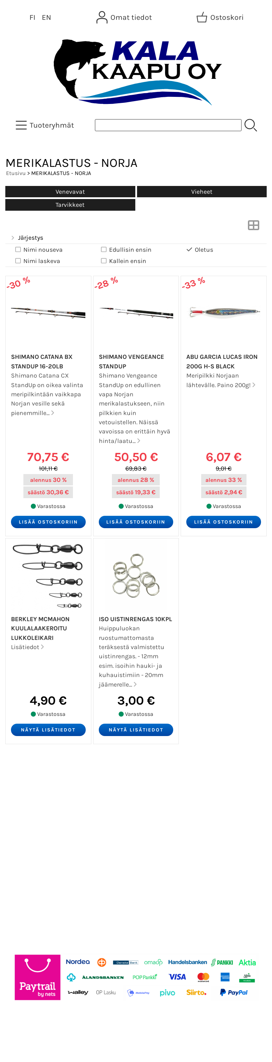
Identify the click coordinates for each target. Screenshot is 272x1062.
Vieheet (201, 191)
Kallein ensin (123, 261)
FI (32, 17)
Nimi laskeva (37, 261)
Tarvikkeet (70, 204)
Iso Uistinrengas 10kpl (135, 619)
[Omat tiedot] (125, 17)
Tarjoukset (27, 778)
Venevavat (70, 191)
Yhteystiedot (30, 829)
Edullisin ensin (126, 249)
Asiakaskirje (30, 795)
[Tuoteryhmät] (45, 125)
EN (46, 17)
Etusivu (16, 173)
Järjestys (26, 238)
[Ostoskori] (221, 17)
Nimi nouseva (38, 249)
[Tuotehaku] (168, 125)
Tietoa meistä (32, 812)
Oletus (199, 249)
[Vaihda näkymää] (253, 227)
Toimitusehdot (34, 846)
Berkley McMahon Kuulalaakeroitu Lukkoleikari (40, 628)
